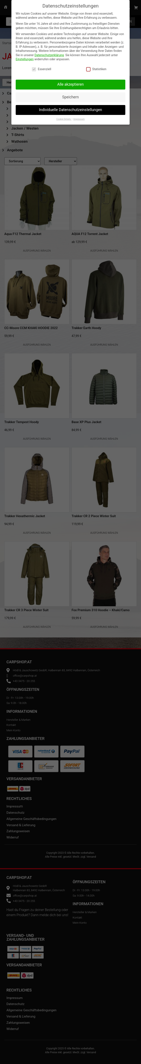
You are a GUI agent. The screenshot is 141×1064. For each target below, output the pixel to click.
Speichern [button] (70, 96)
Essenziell (41, 68)
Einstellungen (25, 58)
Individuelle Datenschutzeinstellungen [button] (70, 109)
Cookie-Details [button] (63, 118)
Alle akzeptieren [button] (70, 83)
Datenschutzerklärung (49, 54)
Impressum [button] (79, 118)
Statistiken (96, 68)
